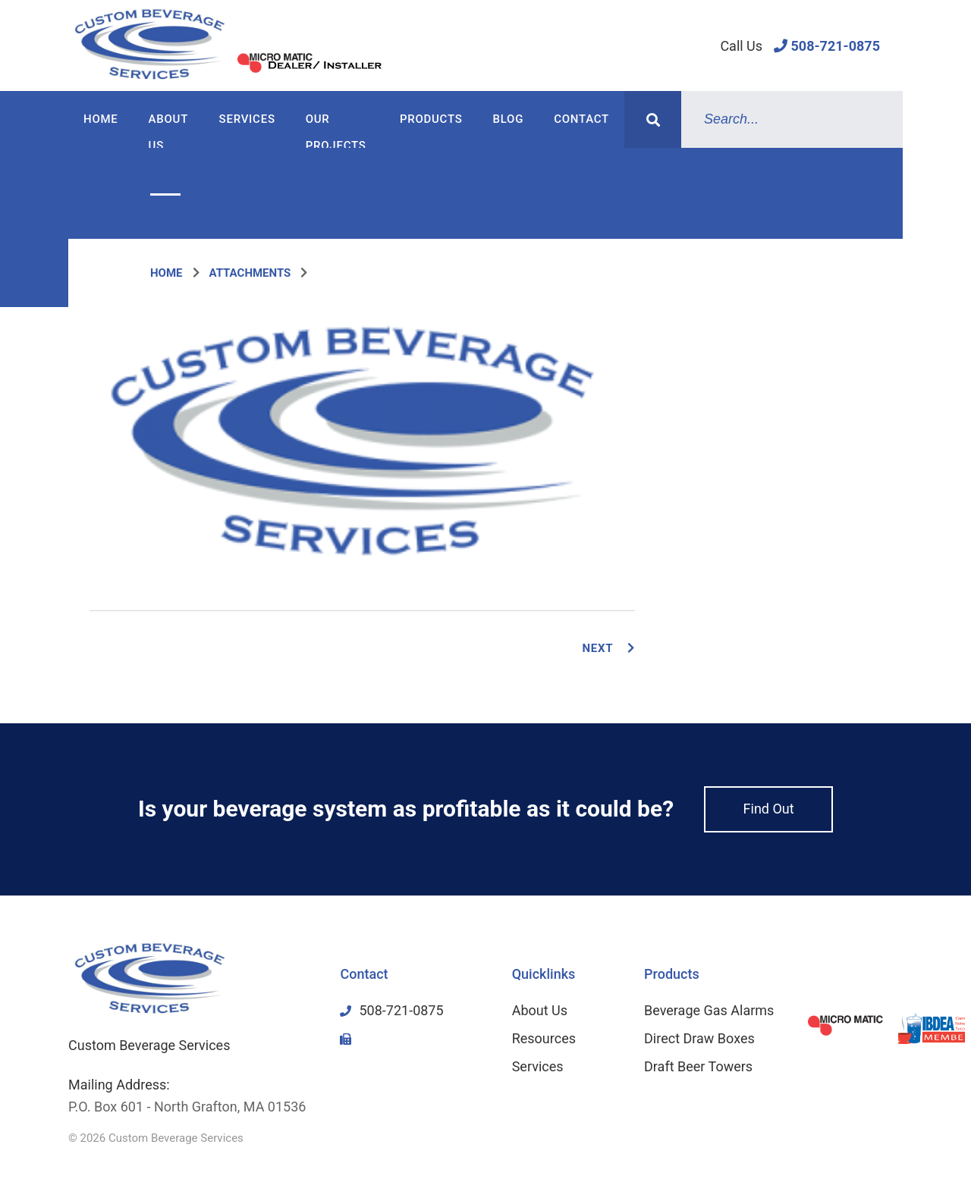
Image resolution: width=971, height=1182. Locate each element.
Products (431, 119)
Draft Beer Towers (698, 1066)
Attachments (250, 273)
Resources (544, 1038)
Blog (508, 119)
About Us (168, 130)
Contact (581, 119)
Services (247, 119)
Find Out (768, 809)
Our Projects (336, 130)
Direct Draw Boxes (699, 1038)
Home (100, 119)
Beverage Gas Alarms (709, 1010)
